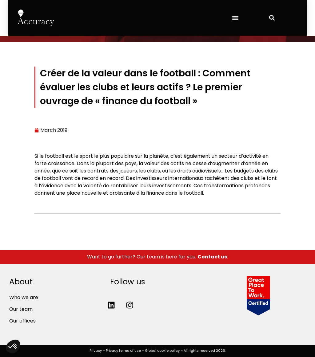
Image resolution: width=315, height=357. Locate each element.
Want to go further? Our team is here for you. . (157, 256)
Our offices (22, 320)
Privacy (96, 350)
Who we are (23, 297)
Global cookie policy (162, 350)
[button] (235, 18)
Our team (21, 309)
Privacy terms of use (123, 350)
